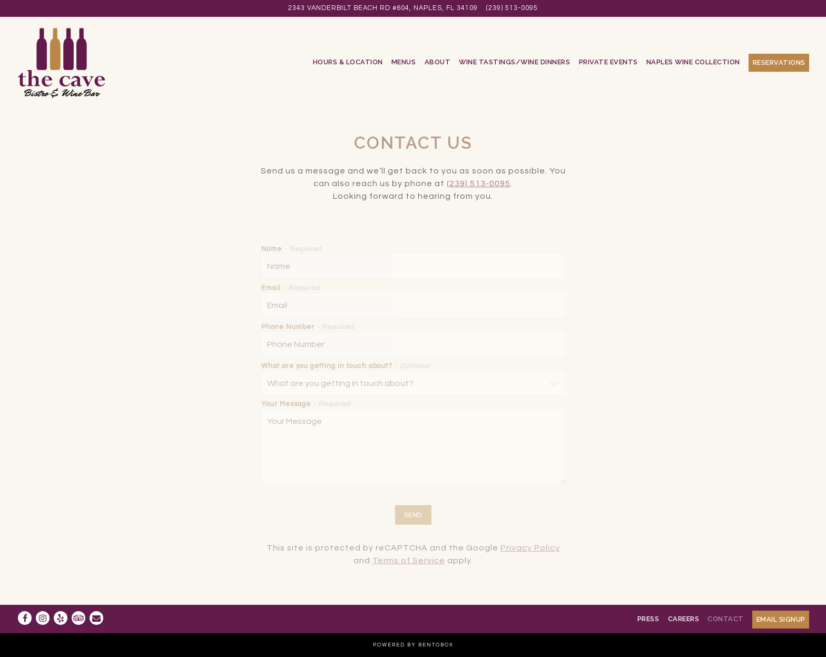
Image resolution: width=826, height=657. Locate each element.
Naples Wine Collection (693, 62)
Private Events (608, 62)
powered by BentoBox (413, 645)
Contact (725, 619)
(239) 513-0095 (512, 8)
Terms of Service (408, 560)
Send (413, 515)
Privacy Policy (530, 548)
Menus (403, 62)
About (438, 62)
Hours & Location (348, 62)
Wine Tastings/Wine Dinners (514, 62)
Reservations (779, 62)
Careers (684, 619)
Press (648, 619)
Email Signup (780, 619)
